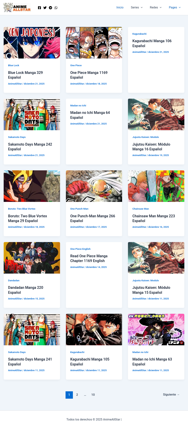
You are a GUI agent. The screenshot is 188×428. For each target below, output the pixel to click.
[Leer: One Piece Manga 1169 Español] (94, 42)
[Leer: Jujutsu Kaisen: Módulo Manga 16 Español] (156, 114)
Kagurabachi (139, 33)
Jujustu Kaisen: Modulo (146, 137)
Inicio (125, 7)
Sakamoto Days (17, 137)
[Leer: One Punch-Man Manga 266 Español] (94, 185)
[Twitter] (45, 7)
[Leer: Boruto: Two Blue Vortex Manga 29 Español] (32, 185)
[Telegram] (50, 7)
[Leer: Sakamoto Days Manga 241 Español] (32, 328)
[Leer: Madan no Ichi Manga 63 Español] (156, 328)
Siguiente (171, 394)
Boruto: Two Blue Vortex (22, 208)
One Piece (76, 65)
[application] (144, 7)
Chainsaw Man (140, 208)
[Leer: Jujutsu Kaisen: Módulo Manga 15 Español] (156, 257)
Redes (158, 7)
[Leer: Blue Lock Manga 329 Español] (32, 42)
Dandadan (14, 280)
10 (93, 394)
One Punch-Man (79, 208)
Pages (175, 7)
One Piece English (80, 248)
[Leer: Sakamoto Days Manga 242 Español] (32, 114)
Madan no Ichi (78, 105)
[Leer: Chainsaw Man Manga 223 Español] (156, 185)
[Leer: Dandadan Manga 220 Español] (32, 257)
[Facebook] (39, 7)
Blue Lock (13, 65)
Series (140, 7)
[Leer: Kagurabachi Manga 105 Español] (94, 328)
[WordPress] (56, 7)
